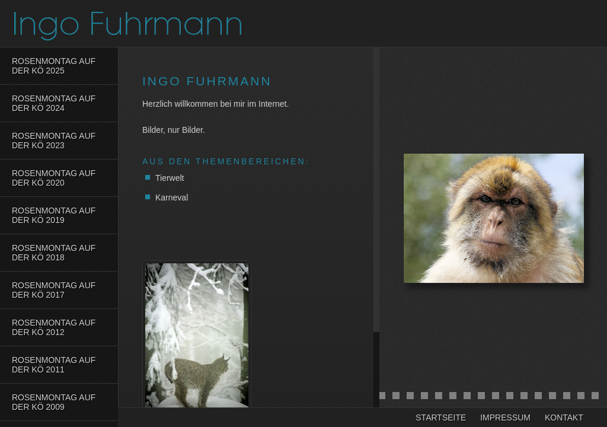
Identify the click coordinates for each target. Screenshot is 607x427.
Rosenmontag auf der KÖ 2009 (53, 402)
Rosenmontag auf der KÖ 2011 (53, 364)
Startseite (441, 417)
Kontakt (564, 417)
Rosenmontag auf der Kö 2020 (53, 177)
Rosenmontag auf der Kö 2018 (53, 252)
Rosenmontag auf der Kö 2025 (53, 65)
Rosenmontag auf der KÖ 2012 (53, 327)
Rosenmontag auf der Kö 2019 (53, 215)
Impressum (505, 417)
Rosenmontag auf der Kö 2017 (53, 290)
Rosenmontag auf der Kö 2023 (53, 140)
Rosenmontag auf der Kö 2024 (53, 103)
